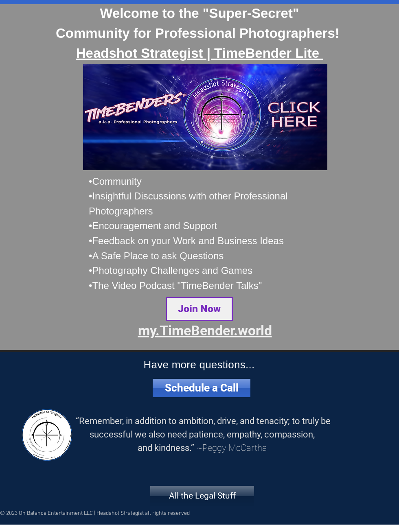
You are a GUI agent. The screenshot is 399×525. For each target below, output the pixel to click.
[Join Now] (199, 309)
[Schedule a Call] (201, 388)
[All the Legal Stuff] (202, 496)
